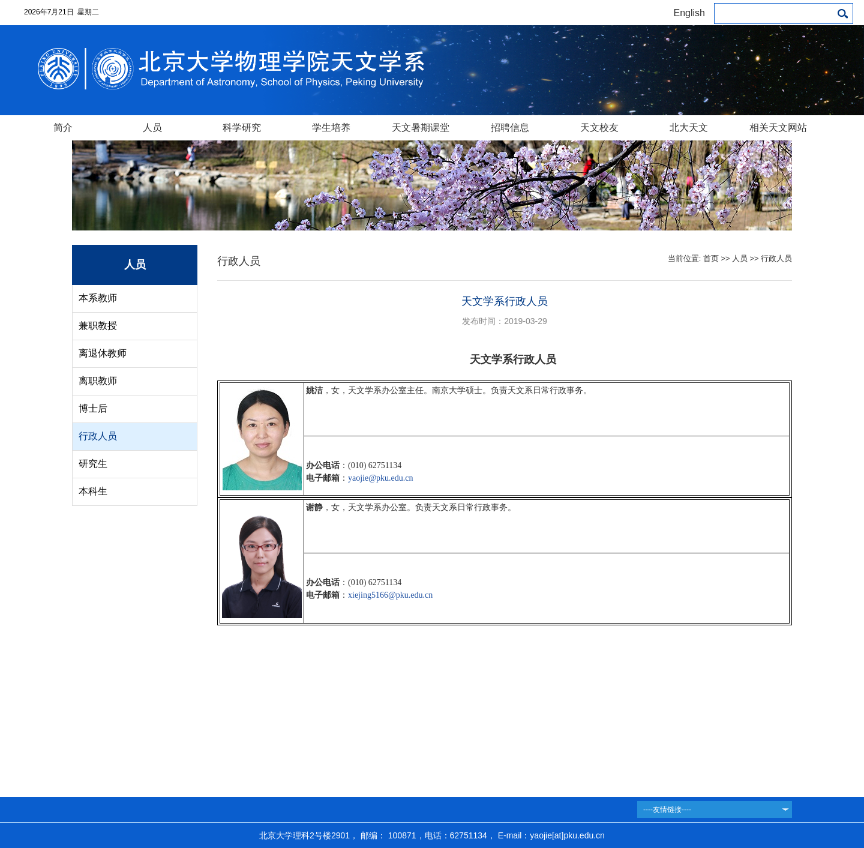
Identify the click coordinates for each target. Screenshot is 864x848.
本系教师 (98, 298)
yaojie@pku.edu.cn (380, 478)
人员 (152, 127)
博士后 (93, 408)
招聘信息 (510, 127)
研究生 (93, 464)
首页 (711, 258)
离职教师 (98, 381)
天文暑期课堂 (420, 127)
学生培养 (331, 127)
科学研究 (242, 127)
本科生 (93, 491)
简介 (63, 127)
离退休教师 (103, 353)
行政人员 (98, 436)
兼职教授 (98, 325)
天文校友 (599, 127)
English (689, 13)
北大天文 (689, 127)
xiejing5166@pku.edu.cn (390, 595)
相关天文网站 (778, 127)
